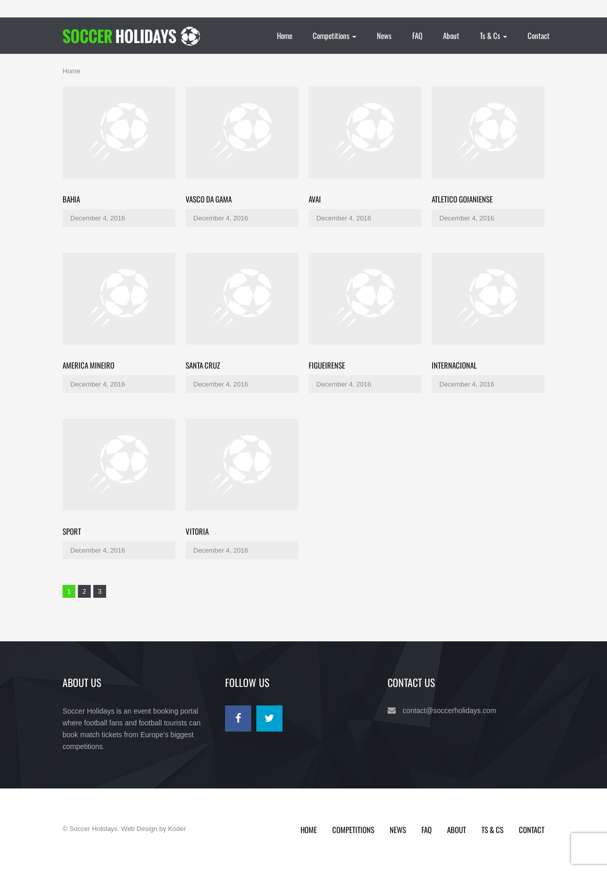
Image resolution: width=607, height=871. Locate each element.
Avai (315, 199)
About (451, 35)
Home (284, 35)
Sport (72, 531)
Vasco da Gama (209, 199)
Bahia (71, 199)
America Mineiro (88, 365)
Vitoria (197, 531)
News (384, 35)
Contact (539, 35)
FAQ (417, 35)
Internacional (454, 365)
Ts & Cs (493, 35)
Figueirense (327, 365)
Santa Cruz (203, 365)
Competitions (334, 35)
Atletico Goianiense (462, 199)
